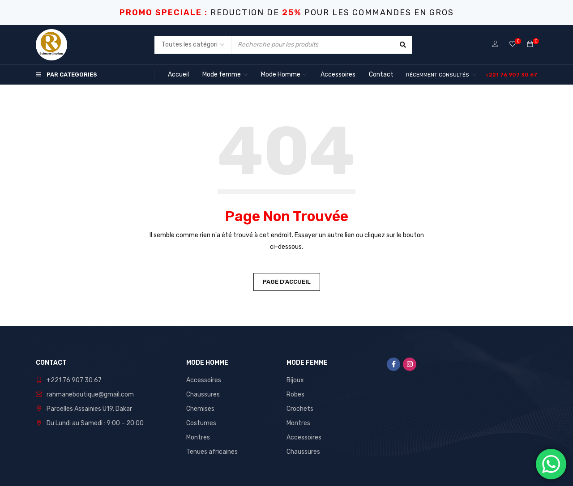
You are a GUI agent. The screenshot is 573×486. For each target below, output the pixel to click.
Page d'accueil (287, 281)
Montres (198, 437)
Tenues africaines (212, 452)
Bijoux (295, 380)
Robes (295, 394)
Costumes (201, 423)
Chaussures (203, 394)
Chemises (200, 409)
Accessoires (203, 380)
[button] (511, 74)
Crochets (299, 409)
